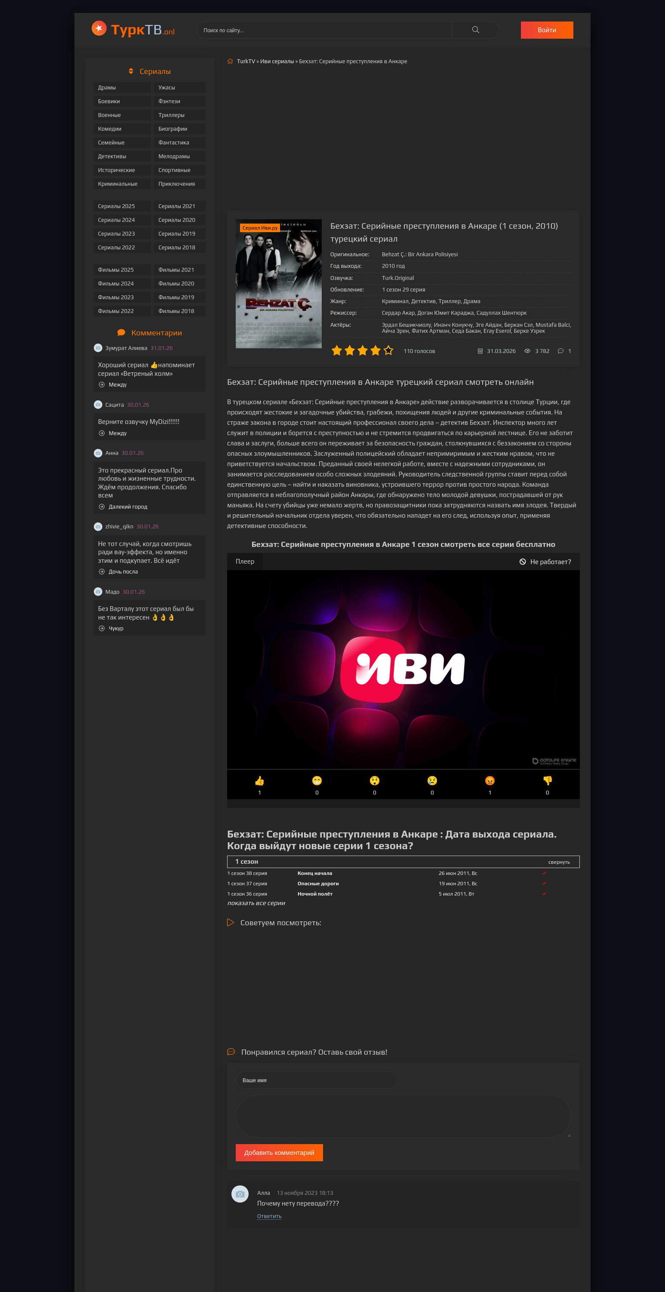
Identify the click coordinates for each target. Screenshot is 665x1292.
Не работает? (545, 561)
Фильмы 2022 (116, 311)
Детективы (112, 156)
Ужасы (166, 87)
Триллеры (171, 115)
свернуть (559, 862)
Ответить (269, 1216)
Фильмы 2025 (116, 270)
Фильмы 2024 (116, 283)
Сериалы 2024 (116, 220)
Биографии (172, 129)
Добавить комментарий (279, 1152)
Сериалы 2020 (176, 220)
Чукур (111, 628)
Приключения (176, 184)
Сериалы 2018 (176, 247)
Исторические (116, 170)
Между (112, 384)
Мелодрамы (174, 156)
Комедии (110, 129)
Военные (109, 115)
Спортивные (174, 170)
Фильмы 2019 (176, 297)
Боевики (109, 101)
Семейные (111, 142)
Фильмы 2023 (116, 297)
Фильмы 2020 (176, 283)
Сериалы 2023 (116, 233)
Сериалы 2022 (116, 247)
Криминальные (118, 184)
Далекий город (123, 506)
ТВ (143, 29)
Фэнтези (169, 101)
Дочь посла (118, 571)
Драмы (107, 87)
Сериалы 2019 (176, 233)
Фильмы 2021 (176, 270)
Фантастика (173, 142)
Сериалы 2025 (116, 206)
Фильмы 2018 (176, 311)
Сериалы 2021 (176, 206)
